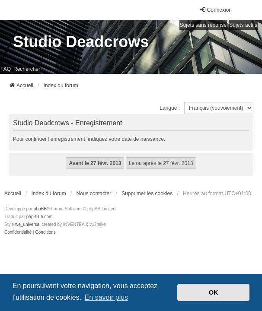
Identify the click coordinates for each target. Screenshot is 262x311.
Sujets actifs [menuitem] (243, 25)
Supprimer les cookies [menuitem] (147, 193)
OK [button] (213, 292)
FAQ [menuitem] (5, 69)
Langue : (170, 108)
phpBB (40, 208)
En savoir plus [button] (106, 297)
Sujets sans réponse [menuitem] (203, 25)
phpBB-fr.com (39, 216)
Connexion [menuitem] (215, 9)
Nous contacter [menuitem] (94, 193)
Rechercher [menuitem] (26, 69)
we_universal (27, 224)
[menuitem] (18, 232)
